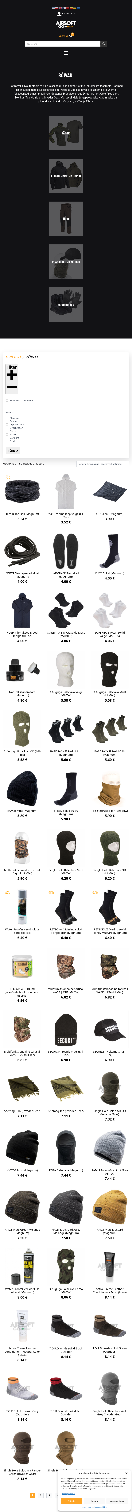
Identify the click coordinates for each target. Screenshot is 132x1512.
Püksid (66, 219)
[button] (126, 1473)
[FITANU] (7, 434)
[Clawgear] (7, 418)
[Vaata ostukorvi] (66, 36)
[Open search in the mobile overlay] (66, 44)
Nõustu (71, 1501)
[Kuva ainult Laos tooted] (7, 400)
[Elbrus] (7, 431)
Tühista (13, 450)
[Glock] (7, 441)
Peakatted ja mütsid (66, 262)
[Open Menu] (66, 53)
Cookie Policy (86, 1507)
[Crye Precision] (7, 424)
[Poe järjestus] (102, 464)
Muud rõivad (66, 305)
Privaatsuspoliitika (99, 1507)
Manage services (68, 1493)
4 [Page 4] (57, 1495)
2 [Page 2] (40, 1495)
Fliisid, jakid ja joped (66, 176)
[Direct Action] (7, 428)
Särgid (66, 133)
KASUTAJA (68, 14)
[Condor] (7, 421)
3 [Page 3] (49, 1495)
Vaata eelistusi (117, 1501)
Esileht (13, 357)
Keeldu (94, 1501)
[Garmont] (7, 438)
